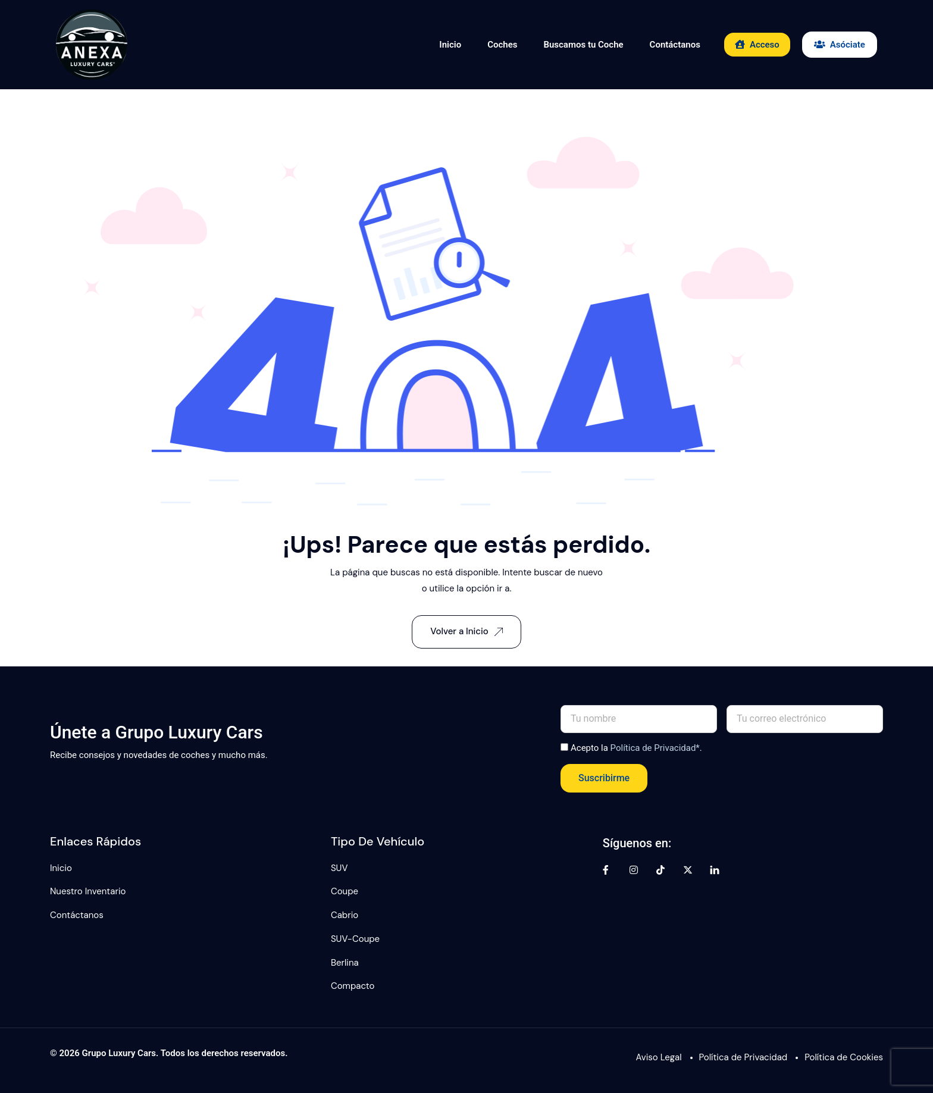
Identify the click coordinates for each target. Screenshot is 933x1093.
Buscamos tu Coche (583, 44)
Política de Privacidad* (655, 748)
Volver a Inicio (466, 631)
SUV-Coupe (355, 939)
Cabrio (344, 915)
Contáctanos (675, 44)
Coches (502, 44)
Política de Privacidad (743, 1057)
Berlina (345, 963)
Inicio (450, 44)
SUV (339, 868)
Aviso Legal (659, 1057)
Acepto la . (636, 748)
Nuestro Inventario (88, 891)
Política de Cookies (843, 1057)
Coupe (344, 891)
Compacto (353, 986)
